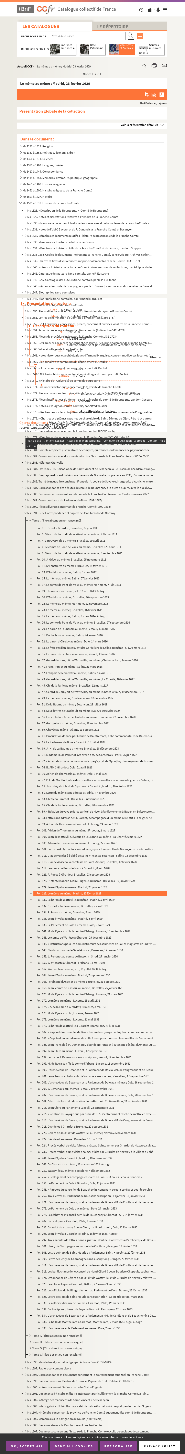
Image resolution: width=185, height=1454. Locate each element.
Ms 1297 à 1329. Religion (38, 146)
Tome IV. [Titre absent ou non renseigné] (57, 1348)
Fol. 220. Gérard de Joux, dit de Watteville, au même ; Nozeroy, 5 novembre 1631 (86, 1133)
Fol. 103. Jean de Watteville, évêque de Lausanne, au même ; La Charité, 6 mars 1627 (89, 837)
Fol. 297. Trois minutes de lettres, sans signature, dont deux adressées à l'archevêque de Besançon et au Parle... (97, 1240)
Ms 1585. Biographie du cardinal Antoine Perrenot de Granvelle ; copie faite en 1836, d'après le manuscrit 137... (91, 475)
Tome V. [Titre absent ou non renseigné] (57, 1354)
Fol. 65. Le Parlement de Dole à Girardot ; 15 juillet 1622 (71, 742)
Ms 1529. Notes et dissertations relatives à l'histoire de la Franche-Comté (72, 217)
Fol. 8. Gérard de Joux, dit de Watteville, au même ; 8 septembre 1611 (79, 553)
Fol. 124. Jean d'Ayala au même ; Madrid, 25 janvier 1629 (72, 887)
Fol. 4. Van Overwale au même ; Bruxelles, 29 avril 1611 (71, 540)
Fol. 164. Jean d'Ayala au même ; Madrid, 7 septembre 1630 (73, 975)
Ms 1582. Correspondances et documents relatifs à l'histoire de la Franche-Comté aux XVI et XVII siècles (89, 456)
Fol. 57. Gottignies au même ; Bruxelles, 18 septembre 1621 (73, 723)
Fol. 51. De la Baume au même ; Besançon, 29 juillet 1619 (72, 704)
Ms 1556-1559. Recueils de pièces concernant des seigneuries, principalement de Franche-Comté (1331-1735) (89, 343)
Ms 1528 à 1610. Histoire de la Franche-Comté (51, 203)
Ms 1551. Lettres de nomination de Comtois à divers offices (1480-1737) (71, 317)
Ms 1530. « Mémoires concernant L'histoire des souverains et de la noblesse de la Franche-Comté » (88, 223)
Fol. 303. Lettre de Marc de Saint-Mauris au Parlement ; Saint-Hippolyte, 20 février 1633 (91, 1252)
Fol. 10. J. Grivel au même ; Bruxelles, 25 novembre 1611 (71, 559)
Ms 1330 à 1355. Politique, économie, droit (49, 152)
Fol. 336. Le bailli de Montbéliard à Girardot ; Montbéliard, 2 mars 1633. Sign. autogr (89, 1322)
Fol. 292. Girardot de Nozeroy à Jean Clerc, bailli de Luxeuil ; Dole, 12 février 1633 (87, 1227)
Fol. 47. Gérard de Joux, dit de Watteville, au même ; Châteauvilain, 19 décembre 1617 (90, 692)
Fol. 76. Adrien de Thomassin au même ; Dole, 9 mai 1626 (72, 774)
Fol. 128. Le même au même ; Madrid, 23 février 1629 (69, 893)
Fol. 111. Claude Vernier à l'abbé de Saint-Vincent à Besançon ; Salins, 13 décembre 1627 (92, 855)
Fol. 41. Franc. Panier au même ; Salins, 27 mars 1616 (69, 666)
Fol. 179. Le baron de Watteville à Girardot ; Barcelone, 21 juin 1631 (78, 1026)
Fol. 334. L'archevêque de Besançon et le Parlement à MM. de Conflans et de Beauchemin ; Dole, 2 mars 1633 (97, 1315)
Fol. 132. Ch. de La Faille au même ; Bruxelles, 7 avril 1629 (72, 906)
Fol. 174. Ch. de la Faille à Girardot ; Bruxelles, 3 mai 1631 (72, 1007)
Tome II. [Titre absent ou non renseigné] (57, 1336)
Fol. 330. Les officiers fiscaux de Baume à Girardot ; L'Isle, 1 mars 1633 (81, 1303)
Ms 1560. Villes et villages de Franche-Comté (55, 349)
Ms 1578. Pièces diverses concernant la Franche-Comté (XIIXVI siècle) (71, 431)
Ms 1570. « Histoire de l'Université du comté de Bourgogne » (64, 381)
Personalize (118, 1446)
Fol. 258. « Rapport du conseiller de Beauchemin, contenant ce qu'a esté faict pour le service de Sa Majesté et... (97, 1189)
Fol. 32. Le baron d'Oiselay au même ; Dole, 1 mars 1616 (72, 641)
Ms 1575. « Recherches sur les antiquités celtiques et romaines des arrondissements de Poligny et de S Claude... (91, 412)
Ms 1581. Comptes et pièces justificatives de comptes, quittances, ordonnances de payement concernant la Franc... (89, 450)
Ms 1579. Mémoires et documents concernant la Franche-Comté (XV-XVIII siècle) (78, 437)
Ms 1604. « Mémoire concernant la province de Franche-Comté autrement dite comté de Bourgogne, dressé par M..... (91, 1412)
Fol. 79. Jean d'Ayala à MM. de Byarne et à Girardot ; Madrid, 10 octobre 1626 (84, 786)
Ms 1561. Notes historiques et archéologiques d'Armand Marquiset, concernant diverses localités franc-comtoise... (89, 355)
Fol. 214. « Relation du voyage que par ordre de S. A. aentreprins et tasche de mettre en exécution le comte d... (97, 1114)
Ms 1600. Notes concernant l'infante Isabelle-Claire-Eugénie (64, 1387)
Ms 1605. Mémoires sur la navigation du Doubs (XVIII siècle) (64, 1419)
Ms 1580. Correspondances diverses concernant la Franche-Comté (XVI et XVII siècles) (81, 443)
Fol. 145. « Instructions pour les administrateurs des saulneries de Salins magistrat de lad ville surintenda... (97, 944)
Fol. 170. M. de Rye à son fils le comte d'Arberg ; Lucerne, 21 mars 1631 (80, 994)
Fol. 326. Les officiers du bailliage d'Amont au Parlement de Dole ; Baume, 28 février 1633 (92, 1290)
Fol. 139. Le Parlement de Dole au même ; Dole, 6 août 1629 (73, 925)
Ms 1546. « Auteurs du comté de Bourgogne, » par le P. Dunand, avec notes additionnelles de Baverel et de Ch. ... (91, 286)
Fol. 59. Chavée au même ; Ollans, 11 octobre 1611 (68, 729)
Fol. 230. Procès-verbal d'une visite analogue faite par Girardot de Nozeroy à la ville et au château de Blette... (97, 1152)
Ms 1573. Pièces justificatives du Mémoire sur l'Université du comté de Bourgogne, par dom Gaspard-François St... (91, 399)
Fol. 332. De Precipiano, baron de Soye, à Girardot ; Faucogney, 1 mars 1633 (84, 1309)
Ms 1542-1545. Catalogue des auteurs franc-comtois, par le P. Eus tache (71, 280)
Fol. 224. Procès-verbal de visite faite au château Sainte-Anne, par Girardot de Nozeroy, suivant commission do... (97, 1145)
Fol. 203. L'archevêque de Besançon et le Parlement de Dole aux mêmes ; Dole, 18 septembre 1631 (97, 1082)
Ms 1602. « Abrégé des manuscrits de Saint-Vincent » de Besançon (68, 1400)
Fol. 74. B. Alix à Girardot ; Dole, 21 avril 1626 (64, 767)
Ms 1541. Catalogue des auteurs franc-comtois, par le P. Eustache (68, 273)
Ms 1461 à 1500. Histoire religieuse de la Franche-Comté (57, 190)
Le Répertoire (112, 26)
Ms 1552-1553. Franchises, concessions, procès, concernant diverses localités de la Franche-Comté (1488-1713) (89, 324)
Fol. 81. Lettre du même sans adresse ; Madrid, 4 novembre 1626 (76, 792)
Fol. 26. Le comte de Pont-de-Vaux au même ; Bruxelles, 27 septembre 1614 (83, 622)
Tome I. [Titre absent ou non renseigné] (56, 520)
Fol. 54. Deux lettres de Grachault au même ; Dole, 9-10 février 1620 (78, 711)
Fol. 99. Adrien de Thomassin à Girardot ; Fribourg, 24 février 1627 (77, 824)
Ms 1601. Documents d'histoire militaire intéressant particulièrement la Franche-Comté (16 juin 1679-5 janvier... (89, 1393)
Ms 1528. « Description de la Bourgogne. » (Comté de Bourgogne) (67, 210)
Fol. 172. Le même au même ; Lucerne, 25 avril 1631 (68, 1000)
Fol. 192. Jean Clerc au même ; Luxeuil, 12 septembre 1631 (73, 1051)
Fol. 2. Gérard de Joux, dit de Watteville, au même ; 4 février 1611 (77, 534)
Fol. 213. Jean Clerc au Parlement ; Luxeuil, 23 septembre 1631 (75, 1108)
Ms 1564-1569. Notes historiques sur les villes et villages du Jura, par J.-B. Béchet (77, 374)
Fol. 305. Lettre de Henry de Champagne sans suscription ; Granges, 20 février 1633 (88, 1259)
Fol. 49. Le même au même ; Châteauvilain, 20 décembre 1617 (75, 698)
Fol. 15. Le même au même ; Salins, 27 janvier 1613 (68, 578)
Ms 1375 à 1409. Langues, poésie (43, 165)
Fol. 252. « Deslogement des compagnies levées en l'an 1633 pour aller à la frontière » (89, 1177)
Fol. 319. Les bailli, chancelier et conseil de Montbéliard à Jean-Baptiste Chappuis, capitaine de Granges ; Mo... (97, 1271)
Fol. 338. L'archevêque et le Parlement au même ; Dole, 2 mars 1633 (78, 1328)
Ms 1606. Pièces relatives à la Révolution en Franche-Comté (64, 1425)
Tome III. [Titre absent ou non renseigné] (57, 1342)
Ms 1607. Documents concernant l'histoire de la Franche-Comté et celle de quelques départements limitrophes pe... (89, 1431)
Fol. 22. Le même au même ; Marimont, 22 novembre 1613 (72, 603)
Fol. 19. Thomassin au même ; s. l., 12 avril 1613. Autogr (71, 591)
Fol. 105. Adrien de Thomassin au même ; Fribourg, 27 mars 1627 (77, 843)
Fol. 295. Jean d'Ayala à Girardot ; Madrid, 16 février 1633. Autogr (77, 1234)
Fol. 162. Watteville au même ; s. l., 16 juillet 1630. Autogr (72, 969)
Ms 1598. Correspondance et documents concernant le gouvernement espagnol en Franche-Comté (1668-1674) (89, 1375)
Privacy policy (159, 1446)
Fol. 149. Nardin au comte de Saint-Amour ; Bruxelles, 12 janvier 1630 (80, 950)
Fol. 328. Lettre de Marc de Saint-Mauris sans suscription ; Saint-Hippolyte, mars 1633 (90, 1297)
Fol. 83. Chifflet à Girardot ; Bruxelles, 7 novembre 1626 (71, 799)
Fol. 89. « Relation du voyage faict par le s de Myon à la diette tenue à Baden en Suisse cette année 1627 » (97, 811)
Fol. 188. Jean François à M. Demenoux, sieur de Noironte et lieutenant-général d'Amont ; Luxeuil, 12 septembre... (97, 1044)
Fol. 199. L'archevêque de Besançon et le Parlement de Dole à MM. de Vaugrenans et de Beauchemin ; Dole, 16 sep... (97, 1070)
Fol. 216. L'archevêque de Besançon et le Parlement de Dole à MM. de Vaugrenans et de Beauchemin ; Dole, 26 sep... (97, 1120)
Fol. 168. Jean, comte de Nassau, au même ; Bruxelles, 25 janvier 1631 (80, 988)
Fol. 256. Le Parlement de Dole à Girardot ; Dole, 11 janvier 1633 (76, 1183)
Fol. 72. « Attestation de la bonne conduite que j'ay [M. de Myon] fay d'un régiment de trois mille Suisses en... (97, 761)
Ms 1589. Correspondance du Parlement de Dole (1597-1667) (64, 500)
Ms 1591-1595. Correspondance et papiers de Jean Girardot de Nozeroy (71, 513)
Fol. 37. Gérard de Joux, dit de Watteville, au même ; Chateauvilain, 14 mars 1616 (87, 660)
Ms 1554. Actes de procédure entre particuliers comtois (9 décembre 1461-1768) (76, 330)
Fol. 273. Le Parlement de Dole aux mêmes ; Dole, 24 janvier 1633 (77, 1208)
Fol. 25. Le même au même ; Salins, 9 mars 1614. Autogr (71, 616)
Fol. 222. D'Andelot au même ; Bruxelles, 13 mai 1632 (69, 1139)
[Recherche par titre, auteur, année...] (88, 36)
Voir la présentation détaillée (140, 125)
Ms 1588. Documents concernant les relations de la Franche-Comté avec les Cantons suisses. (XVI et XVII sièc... (89, 494)
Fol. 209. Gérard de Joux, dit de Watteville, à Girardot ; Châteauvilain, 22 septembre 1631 (92, 1101)
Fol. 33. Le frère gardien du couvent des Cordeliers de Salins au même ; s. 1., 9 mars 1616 (91, 648)
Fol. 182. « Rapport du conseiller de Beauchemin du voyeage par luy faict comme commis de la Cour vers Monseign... (97, 1032)
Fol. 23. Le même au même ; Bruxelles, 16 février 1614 (69, 610)
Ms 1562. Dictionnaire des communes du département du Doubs (67, 362)
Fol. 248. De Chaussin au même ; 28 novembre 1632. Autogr (73, 1164)
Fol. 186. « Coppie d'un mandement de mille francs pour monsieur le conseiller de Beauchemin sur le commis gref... (97, 1038)
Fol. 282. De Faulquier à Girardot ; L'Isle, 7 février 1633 (70, 1221)
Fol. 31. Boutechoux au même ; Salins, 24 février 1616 (70, 635)
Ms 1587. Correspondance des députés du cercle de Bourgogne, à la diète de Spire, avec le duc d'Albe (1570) (89, 488)
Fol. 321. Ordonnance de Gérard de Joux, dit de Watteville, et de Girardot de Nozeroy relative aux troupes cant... (97, 1278)
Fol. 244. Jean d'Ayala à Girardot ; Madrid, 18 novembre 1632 (74, 1158)
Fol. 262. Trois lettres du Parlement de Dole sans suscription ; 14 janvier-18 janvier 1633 (91, 1196)
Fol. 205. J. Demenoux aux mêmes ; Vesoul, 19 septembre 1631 (75, 1089)
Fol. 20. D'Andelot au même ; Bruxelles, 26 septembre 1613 (73, 597)
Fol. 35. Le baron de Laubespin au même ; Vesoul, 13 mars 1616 (76, 654)
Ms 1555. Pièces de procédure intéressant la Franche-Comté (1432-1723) (72, 336)
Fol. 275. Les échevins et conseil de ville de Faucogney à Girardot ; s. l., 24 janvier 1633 (90, 1215)
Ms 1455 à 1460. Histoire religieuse (44, 184)
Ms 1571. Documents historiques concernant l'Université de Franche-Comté (74, 387)
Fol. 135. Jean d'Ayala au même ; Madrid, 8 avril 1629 (69, 918)
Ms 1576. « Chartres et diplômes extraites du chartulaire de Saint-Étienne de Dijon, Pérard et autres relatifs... (91, 418)
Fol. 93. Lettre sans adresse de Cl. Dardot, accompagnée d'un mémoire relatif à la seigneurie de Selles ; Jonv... (97, 818)
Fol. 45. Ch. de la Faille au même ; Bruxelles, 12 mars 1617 (72, 685)
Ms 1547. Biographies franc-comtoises (51, 292)
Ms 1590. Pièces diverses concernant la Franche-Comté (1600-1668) (69, 507)
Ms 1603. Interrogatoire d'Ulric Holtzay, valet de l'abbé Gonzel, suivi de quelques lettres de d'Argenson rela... (91, 1406)
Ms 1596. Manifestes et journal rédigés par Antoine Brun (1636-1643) (69, 1362)
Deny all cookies (74, 1446)
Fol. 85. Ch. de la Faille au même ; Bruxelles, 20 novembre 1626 (75, 805)
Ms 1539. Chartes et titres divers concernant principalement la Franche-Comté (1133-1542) (83, 261)
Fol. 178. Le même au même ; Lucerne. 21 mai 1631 (68, 1019)
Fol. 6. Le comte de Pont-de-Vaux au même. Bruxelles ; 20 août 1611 (79, 547)
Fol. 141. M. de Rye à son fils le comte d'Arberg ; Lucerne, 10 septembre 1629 (83, 931)
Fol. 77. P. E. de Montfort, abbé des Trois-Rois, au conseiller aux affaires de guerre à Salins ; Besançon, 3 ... (97, 780)
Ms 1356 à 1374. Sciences (38, 159)
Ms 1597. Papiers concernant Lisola (49, 1368)
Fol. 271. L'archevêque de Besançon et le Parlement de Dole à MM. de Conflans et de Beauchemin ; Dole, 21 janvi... (97, 1202)
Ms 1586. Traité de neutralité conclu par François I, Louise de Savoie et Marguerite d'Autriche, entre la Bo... (91, 481)
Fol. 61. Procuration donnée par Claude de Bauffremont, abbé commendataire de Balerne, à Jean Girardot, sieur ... (97, 736)
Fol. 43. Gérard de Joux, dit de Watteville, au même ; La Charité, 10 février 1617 (85, 679)
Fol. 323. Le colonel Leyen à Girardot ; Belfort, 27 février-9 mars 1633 (79, 1284)
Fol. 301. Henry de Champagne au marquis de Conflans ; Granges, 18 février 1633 (87, 1246)
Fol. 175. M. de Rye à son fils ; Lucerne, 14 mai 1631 (68, 1013)
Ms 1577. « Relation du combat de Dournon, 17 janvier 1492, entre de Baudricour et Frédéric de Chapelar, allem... (91, 425)
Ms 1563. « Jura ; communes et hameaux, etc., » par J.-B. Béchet (67, 368)
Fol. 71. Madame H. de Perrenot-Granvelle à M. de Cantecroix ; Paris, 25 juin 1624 (87, 755)
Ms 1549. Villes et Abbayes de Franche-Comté (55, 305)
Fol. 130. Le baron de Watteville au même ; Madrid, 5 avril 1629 (76, 900)
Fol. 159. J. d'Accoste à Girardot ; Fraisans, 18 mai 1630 (71, 963)
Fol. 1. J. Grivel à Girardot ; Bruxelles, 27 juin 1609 (67, 528)
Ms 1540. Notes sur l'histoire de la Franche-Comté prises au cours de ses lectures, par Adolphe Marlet (90, 267)
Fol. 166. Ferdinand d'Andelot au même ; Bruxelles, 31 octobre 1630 (78, 981)
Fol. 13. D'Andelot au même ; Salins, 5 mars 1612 (67, 572)
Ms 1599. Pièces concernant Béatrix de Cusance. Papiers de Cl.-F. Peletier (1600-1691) (80, 1381)
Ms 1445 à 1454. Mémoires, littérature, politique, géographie (60, 178)
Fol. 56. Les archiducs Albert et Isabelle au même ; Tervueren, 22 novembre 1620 (86, 717)
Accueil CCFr (25, 66)
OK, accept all (27, 1446)
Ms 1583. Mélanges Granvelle (45, 462)
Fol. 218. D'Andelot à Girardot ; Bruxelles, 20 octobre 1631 (72, 1126)
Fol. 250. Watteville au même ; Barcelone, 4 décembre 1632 (73, 1171)
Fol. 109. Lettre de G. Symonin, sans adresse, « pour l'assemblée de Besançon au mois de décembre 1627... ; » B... (97, 849)
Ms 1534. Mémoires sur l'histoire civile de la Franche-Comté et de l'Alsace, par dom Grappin (84, 248)
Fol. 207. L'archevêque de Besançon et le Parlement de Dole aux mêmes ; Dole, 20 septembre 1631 (97, 1095)
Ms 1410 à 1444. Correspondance (43, 171)
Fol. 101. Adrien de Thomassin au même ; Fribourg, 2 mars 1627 (76, 830)
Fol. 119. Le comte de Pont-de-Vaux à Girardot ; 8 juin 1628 (73, 868)
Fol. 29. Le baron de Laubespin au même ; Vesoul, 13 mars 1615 (76, 629)
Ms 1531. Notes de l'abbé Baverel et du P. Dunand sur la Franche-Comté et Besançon (79, 229)
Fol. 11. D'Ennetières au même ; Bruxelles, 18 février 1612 (72, 566)
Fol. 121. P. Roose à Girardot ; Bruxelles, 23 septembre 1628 (73, 874)
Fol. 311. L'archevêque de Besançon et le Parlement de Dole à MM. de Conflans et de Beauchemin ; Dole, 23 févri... (97, 1265)
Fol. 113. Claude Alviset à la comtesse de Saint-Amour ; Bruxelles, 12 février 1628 (87, 862)
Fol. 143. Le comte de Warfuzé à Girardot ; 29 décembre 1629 (74, 937)
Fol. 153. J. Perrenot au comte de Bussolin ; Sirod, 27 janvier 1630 (77, 956)
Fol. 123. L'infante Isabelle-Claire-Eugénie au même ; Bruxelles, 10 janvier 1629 (86, 881)
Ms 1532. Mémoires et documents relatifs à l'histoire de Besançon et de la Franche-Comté (83, 236)
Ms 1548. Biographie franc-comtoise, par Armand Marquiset (64, 299)
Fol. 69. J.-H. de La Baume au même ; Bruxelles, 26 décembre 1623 (78, 748)
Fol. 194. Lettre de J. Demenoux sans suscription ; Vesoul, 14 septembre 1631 (84, 1057)
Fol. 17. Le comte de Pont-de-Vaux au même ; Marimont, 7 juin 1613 (79, 585)
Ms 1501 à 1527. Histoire (37, 197)
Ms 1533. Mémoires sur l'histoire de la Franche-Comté (60, 242)
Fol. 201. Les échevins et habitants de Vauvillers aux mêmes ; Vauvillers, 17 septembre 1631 (93, 1076)
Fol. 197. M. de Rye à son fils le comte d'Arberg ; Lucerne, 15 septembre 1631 (83, 1063)
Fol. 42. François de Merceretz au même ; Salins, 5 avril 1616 (74, 673)
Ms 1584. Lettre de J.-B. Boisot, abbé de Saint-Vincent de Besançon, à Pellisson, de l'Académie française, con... (91, 469)
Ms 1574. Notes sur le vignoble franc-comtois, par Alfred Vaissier (67, 406)
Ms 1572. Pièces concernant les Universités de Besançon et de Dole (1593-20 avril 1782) (81, 393)
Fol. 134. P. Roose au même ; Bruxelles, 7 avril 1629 (68, 912)
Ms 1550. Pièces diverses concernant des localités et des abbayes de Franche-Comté (79, 311)
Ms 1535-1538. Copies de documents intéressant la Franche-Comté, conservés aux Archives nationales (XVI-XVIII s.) (89, 254)
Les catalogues (40, 26)
